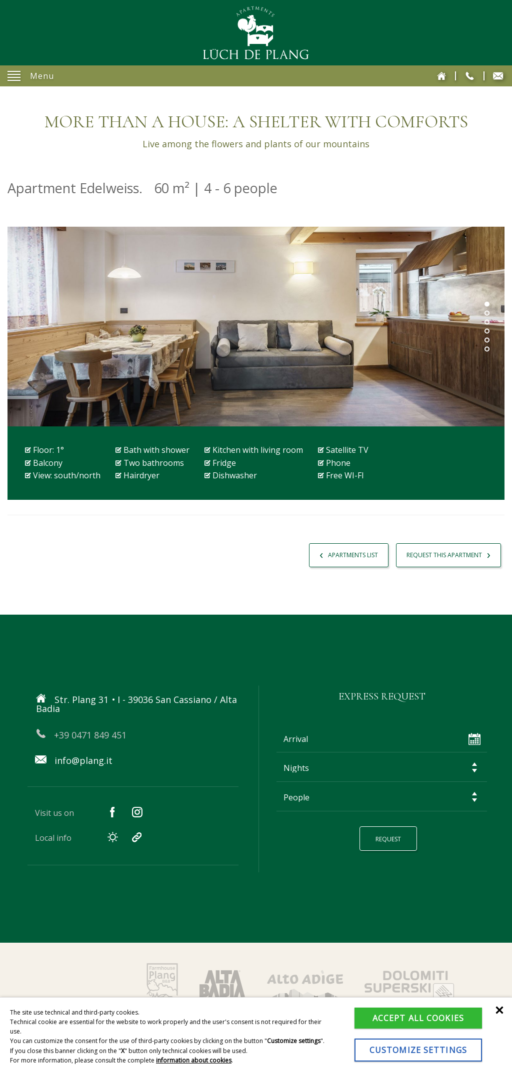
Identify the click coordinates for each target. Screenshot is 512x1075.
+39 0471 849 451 (82, 729)
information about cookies (194, 1060)
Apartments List (345, 554)
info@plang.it (74, 754)
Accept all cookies (418, 1018)
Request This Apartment (447, 554)
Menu (31, 75)
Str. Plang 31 (128, 699)
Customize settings (418, 1050)
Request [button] (391, 836)
